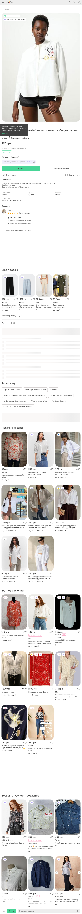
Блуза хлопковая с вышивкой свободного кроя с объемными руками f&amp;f (40, 642)
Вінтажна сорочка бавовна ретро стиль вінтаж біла (11, 898)
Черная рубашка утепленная (61, 395)
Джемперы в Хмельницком (35, 390)
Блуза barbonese (7, 692)
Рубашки (6, 9)
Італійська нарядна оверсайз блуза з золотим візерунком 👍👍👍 (14, 747)
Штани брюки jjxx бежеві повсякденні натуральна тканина (43, 306)
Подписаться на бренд (20, 138)
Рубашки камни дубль (39, 401)
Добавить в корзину (61, 169)
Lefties (4, 138)
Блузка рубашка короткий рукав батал (13, 636)
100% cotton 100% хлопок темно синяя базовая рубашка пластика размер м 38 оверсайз (40, 903)
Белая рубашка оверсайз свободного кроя (64, 473)
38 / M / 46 (7, 152)
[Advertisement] (41, 250)
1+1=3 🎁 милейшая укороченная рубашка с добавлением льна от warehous (40, 847)
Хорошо (5, 133)
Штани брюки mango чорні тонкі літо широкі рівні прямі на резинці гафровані (9, 306)
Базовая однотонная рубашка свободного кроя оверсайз (39, 527)
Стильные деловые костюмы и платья (18, 407)
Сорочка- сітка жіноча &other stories (12, 844)
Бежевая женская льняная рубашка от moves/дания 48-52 (67, 696)
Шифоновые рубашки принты (15, 401)
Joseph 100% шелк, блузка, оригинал (65, 641)
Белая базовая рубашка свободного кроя (37, 473)
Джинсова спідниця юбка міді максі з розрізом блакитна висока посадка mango (26, 306)
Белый (33, 195)
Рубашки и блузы (16, 200)
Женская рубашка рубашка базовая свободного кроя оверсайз (65, 527)
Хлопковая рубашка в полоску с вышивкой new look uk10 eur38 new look (67, 901)
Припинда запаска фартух (38, 692)
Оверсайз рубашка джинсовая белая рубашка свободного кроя (13, 527)
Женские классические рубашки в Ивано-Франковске (24, 395)
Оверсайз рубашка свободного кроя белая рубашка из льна (40, 578)
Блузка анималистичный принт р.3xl (40, 750)
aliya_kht (11, 210)
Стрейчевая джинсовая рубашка (67, 843)
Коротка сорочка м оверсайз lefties (12, 476)
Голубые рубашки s (59, 401)
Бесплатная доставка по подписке (19, 162)
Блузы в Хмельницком (12, 390)
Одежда (54, 390)
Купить (21, 169)
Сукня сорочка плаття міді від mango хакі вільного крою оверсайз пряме (60, 306)
